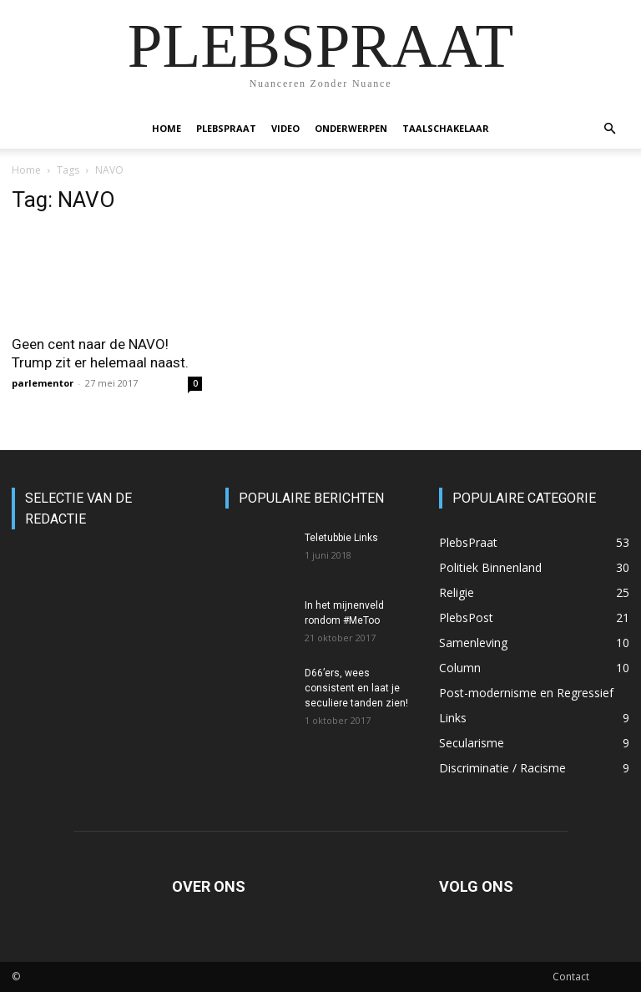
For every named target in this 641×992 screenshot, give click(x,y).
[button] (609, 129)
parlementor (42, 383)
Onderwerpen (351, 128)
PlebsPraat (226, 128)
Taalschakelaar (445, 128)
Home (166, 128)
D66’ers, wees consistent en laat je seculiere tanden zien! (356, 688)
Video (285, 128)
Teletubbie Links (341, 538)
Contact (571, 976)
